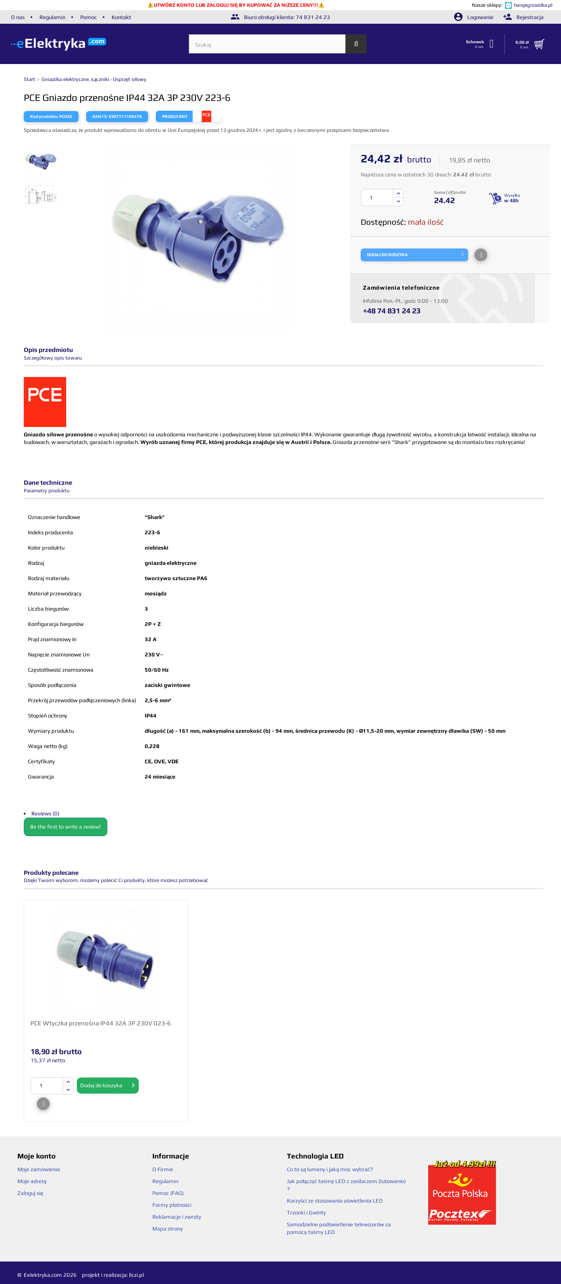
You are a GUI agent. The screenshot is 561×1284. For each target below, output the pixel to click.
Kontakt (121, 17)
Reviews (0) (45, 813)
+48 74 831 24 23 (392, 310)
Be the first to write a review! (65, 826)
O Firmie (162, 1169)
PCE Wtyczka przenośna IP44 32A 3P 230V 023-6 (101, 1023)
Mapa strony (167, 1228)
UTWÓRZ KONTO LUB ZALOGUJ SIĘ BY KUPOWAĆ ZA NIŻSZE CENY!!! (236, 5)
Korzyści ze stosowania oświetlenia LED (335, 1200)
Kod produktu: (44, 116)
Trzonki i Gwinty (306, 1212)
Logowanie (474, 17)
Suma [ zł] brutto (450, 192)
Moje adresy (32, 1181)
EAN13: (100, 116)
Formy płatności (171, 1205)
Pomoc (88, 17)
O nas (18, 17)
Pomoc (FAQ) (168, 1193)
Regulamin (52, 17)
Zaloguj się (30, 1193)
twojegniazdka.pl (533, 5)
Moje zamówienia (38, 1169)
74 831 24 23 (313, 17)
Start (30, 79)
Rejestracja (523, 17)
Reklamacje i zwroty (176, 1217)
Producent (175, 116)
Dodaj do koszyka (107, 1085)
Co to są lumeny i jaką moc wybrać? (330, 1169)
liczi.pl (136, 1275)
